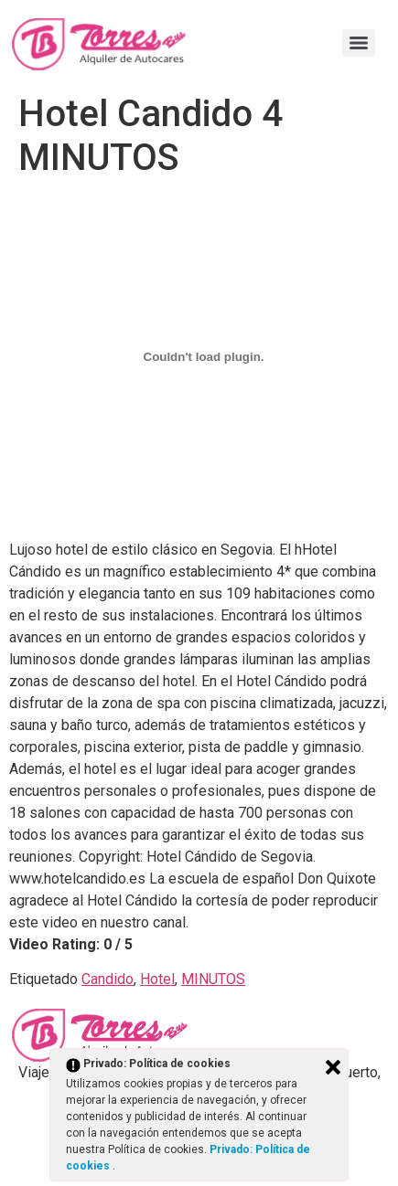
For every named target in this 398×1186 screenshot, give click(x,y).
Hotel (157, 979)
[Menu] (358, 43)
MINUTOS (213, 979)
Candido (107, 979)
